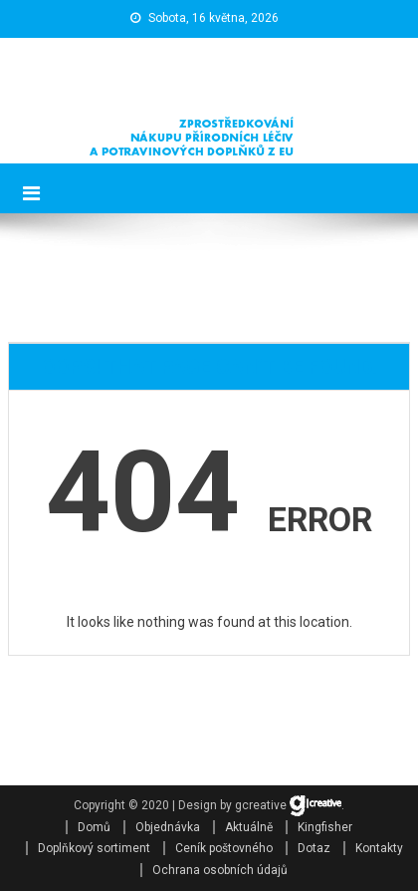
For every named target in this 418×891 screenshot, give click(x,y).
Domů (94, 827)
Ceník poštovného (224, 848)
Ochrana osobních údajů (220, 870)
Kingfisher (325, 827)
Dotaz (314, 848)
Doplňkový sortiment (94, 848)
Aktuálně (249, 827)
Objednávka (167, 827)
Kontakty (379, 848)
